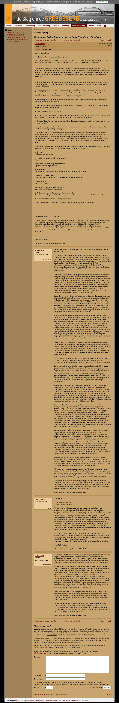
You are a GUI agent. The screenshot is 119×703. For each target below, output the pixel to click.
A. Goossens (39, 250)
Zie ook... (108, 694)
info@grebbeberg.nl (40, 653)
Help (99, 26)
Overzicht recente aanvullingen (34, 700)
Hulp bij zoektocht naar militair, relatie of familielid (17, 40)
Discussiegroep (78, 26)
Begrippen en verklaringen (15, 35)
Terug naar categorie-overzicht (45, 40)
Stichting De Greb (18, 700)
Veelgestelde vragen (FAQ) (16, 37)
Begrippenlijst (63, 700)
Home (8, 26)
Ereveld (56, 26)
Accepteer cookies (102, 2)
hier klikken (89, 2)
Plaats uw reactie (106, 40)
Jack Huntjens (40, 44)
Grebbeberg (30, 26)
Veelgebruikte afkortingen (15, 32)
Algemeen (18, 26)
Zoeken (91, 26)
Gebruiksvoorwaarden (60, 645)
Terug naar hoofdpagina (73, 40)
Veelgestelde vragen (74, 700)
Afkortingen (85, 700)
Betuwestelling (44, 26)
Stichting (65, 26)
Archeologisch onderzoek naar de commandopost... (52, 694)
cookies (41, 2)
